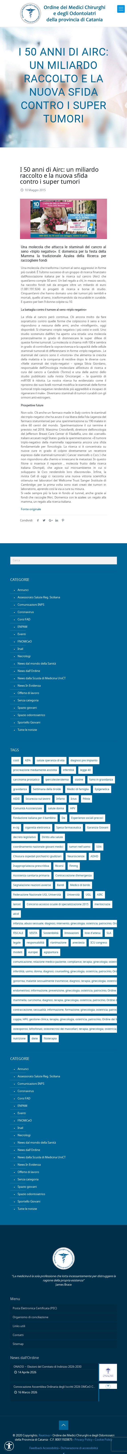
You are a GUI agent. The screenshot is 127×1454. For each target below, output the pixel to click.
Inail (20, 649)
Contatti (18, 1335)
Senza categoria (28, 700)
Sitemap (18, 1344)
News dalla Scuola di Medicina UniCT (42, 678)
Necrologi (24, 656)
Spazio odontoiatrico (31, 715)
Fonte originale (31, 509)
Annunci (23, 590)
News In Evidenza (29, 685)
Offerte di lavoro (28, 693)
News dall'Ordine (29, 671)
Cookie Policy (103, 1439)
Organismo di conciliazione (30, 1317)
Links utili (19, 1326)
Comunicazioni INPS (31, 604)
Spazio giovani (27, 707)
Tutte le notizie (27, 730)
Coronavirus (26, 612)
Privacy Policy (84, 1439)
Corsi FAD (24, 619)
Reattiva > (45, 1435)
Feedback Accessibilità (43, 1448)
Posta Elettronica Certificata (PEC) (35, 1308)
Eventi (22, 634)
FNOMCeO (25, 641)
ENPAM (22, 627)
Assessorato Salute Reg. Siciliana (39, 597)
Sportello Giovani (29, 722)
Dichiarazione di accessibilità (79, 1448)
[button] (9, 1446)
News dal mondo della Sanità (37, 663)
